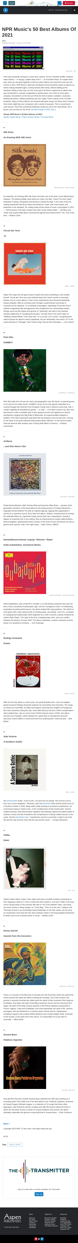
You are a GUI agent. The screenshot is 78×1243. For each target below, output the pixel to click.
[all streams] (75, 10)
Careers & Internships (32, 1223)
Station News (33, 1221)
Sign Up (39, 1194)
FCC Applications (65, 1222)
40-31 (5, 1136)
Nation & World (14, 1144)
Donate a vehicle (50, 1219)
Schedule (63, 1218)
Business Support (50, 1221)
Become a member (51, 1218)
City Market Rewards (51, 1226)
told (22, 817)
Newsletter (32, 1227)
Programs (63, 1219)
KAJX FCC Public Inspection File (65, 1225)
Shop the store (49, 1222)
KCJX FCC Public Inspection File (65, 1228)
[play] (5, 10)
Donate (70, 3)
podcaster (47, 804)
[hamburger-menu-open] (5, 3)
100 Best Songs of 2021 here (42, 110)
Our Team (32, 1219)
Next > (6, 1123)
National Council (50, 1224)
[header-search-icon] (59, 3)
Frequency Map (65, 1221)
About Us (32, 1218)
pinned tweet (12, 801)
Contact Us (32, 1226)
